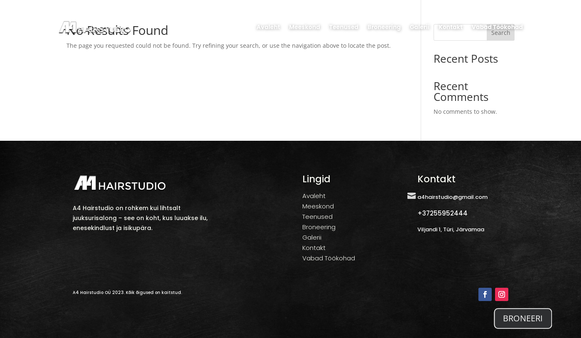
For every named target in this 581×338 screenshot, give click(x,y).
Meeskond (304, 27)
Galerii (419, 27)
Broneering (384, 27)
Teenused (343, 27)
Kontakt (451, 27)
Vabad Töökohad (497, 27)
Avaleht (268, 27)
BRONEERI (523, 326)
